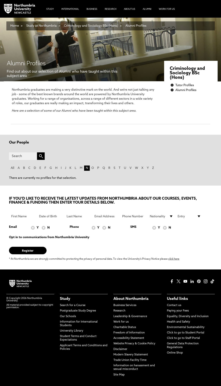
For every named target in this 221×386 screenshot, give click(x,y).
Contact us (174, 305)
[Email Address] (106, 216)
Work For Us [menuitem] (167, 9)
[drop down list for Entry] (189, 216)
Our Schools (68, 316)
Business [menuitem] (92, 9)
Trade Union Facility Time (129, 360)
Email (13, 227)
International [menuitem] (70, 9)
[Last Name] (78, 216)
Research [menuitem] (110, 9)
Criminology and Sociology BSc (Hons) (91, 25)
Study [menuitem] (50, 9)
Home (14, 25)
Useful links (177, 299)
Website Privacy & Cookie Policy (134, 343)
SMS (133, 227)
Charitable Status (124, 327)
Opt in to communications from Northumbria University (49, 237)
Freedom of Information (129, 332)
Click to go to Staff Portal (183, 338)
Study (65, 299)
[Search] (23, 156)
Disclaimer (120, 349)
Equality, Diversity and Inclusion (188, 316)
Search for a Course (72, 305)
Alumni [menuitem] (147, 9)
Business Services (124, 305)
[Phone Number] (133, 216)
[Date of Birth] (50, 216)
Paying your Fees (178, 310)
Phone (74, 227)
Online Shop (175, 352)
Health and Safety (178, 322)
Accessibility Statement (128, 338)
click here (173, 259)
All (12, 168)
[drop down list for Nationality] (161, 216)
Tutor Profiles (184, 85)
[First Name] (22, 216)
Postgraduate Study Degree (78, 310)
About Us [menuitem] (129, 9)
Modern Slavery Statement (130, 354)
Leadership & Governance (130, 316)
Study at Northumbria (41, 25)
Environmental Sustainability (185, 327)
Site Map (119, 374)
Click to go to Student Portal (185, 332)
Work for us (121, 322)
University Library (71, 331)
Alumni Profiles (135, 25)
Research (119, 310)
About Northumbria (131, 299)
